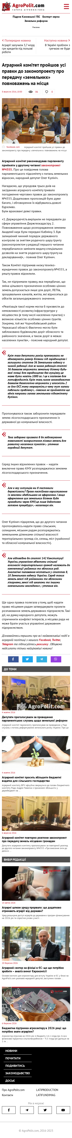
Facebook (45, 640)
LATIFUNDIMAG (45, 1095)
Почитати (13, 1058)
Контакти (7, 1095)
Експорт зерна (51, 16)
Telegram (7, 644)
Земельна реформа (36, 21)
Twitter (56, 640)
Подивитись (15, 1066)
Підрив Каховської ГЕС (26, 16)
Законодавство (17, 1073)
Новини (11, 1051)
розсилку (42, 644)
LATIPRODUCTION (47, 1090)
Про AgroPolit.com (13, 1090)
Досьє (10, 1080)
